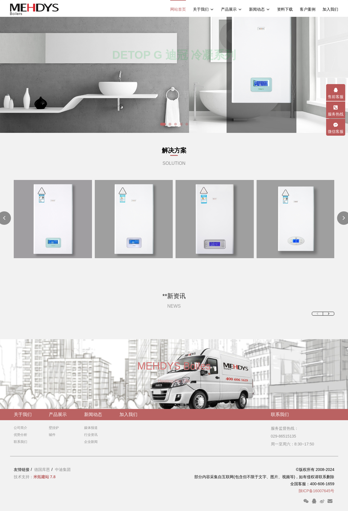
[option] (174, 75)
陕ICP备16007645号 (317, 491)
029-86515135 (283, 436)
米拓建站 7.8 (44, 477)
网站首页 (178, 9)
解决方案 (174, 150)
